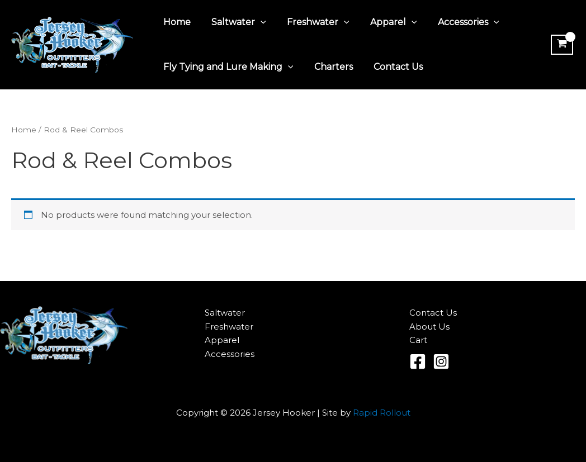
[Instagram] (441, 361)
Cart (418, 340)
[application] (256, 22)
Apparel (383, 22)
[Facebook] (417, 361)
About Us (429, 326)
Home (175, 22)
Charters (329, 66)
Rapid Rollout (381, 412)
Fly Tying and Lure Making (227, 67)
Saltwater (234, 22)
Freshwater (311, 22)
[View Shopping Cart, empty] (561, 45)
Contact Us (390, 66)
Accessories (455, 22)
